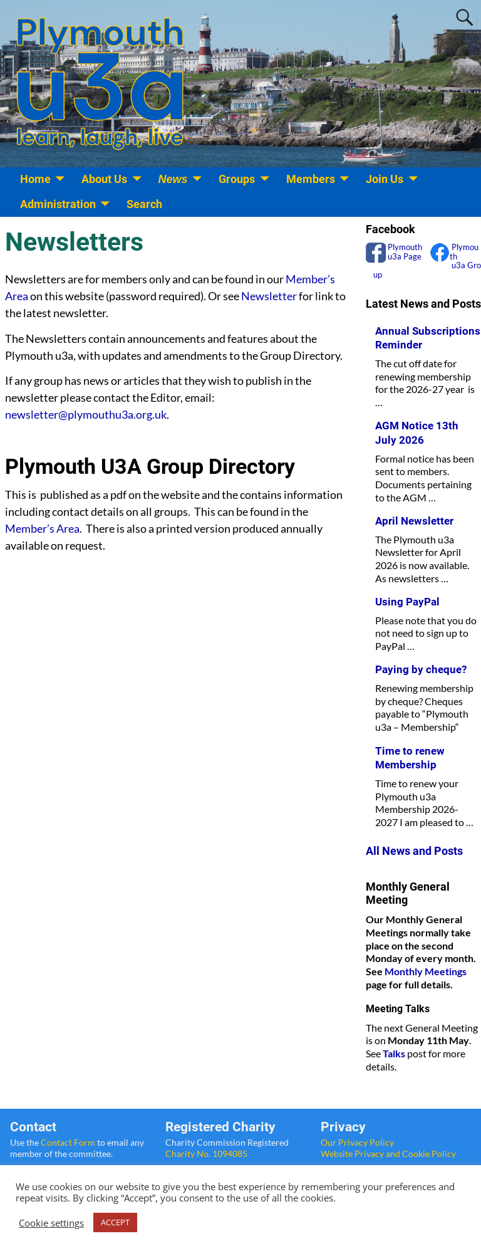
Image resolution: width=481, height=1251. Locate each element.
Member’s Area (42, 528)
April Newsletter (414, 521)
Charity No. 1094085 (206, 1153)
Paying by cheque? (421, 669)
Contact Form (68, 1142)
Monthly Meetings (426, 971)
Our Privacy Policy (357, 1142)
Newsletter (269, 296)
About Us (104, 179)
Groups (237, 179)
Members (310, 179)
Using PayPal (407, 601)
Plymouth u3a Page (404, 251)
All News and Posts (414, 851)
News (173, 179)
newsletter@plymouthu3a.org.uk (86, 414)
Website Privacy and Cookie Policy (388, 1153)
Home (35, 179)
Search (144, 204)
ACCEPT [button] (115, 1222)
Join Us (384, 179)
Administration (58, 204)
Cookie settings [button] (51, 1222)
